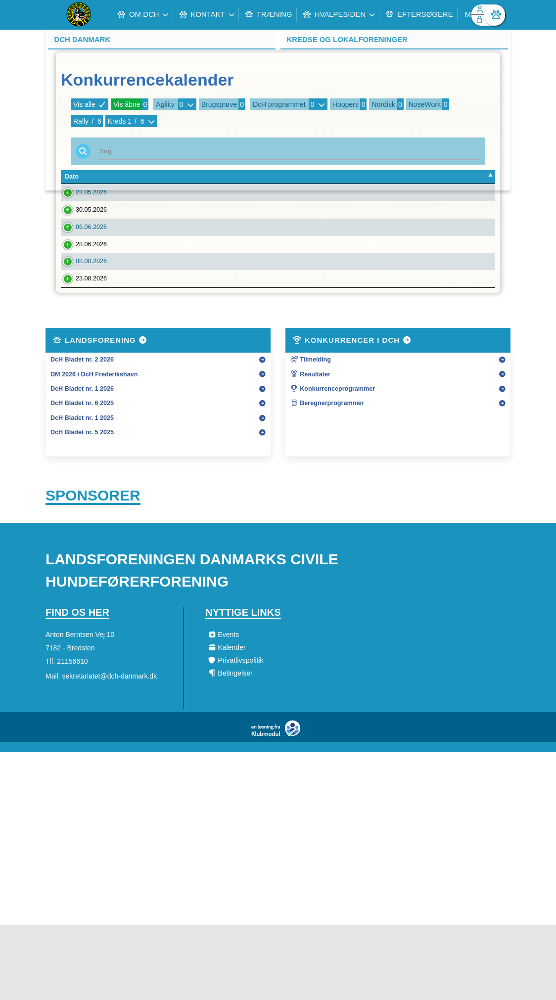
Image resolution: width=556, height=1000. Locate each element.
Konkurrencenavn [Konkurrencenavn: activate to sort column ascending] (260, 176)
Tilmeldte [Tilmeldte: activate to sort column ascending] (467, 176)
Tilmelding (310, 434)
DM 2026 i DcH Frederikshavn (94, 449)
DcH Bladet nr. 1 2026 (82, 463)
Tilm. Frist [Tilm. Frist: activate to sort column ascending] (134, 176)
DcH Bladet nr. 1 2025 (82, 492)
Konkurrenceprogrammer (332, 463)
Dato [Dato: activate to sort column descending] (72, 176)
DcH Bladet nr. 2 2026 (82, 434)
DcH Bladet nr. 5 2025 (82, 506)
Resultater (310, 449)
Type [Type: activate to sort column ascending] (316, 176)
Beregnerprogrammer (327, 478)
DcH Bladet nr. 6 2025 (82, 478)
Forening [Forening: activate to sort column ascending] (177, 176)
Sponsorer (93, 570)
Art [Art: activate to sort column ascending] (409, 176)
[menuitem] (60, 15)
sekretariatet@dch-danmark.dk (109, 751)
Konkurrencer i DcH (352, 414)
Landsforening (100, 414)
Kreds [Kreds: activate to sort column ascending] (384, 176)
